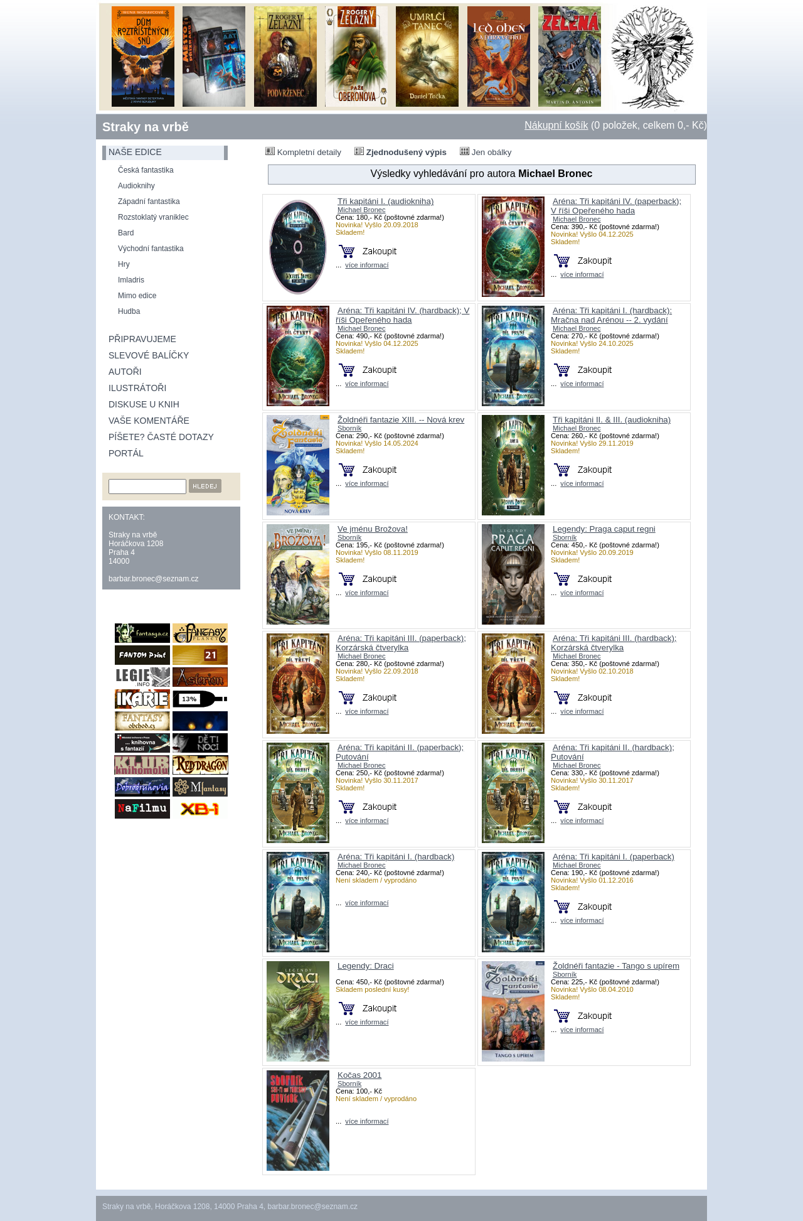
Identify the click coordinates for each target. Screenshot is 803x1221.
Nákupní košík (556, 125)
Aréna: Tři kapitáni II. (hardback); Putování (612, 752)
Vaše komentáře (149, 421)
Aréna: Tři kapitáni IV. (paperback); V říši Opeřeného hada (616, 205)
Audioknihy (136, 185)
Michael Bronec (362, 209)
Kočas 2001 (359, 1075)
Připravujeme (142, 339)
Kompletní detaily (303, 152)
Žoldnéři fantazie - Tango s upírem (616, 966)
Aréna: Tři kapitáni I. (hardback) (396, 856)
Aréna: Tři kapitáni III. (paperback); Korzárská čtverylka (401, 642)
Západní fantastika (149, 201)
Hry (124, 264)
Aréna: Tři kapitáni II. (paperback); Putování (400, 752)
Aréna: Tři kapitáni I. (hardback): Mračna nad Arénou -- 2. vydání (611, 315)
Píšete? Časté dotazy (161, 437)
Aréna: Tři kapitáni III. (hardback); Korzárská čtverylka (614, 642)
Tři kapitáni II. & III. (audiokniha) (612, 419)
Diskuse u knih (144, 404)
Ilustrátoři (137, 388)
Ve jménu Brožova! (373, 529)
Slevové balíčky (149, 355)
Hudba (129, 311)
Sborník (349, 428)
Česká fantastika (146, 170)
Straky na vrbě (145, 127)
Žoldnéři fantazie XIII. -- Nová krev (401, 419)
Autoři (125, 372)
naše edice (135, 152)
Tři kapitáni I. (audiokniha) (385, 201)
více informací (366, 265)
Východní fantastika (151, 248)
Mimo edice (137, 295)
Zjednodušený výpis (400, 152)
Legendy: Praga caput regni (604, 529)
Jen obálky (485, 152)
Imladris (131, 280)
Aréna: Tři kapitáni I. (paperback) (613, 856)
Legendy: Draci (366, 966)
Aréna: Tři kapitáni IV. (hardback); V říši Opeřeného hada (402, 315)
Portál (126, 453)
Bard (126, 233)
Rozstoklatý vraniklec (153, 217)
